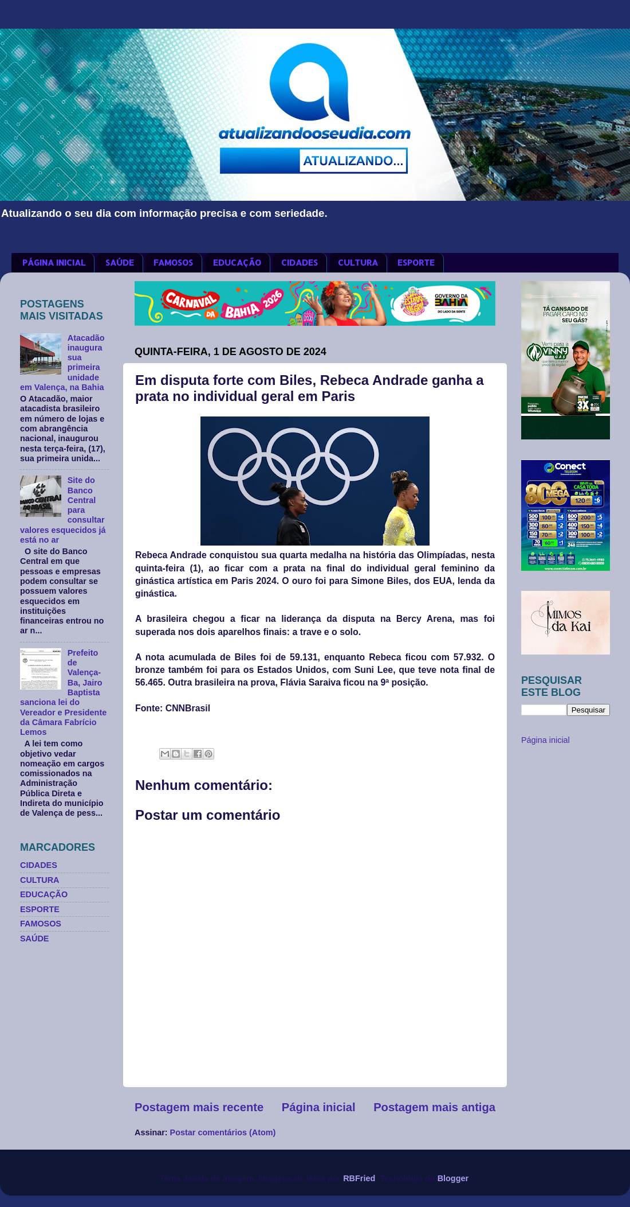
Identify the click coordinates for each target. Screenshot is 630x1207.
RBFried (359, 1178)
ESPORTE (416, 262)
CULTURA (358, 262)
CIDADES (299, 262)
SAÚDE (119, 262)
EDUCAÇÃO (237, 262)
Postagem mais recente (199, 1107)
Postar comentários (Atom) (223, 1132)
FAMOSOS (173, 262)
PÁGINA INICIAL (53, 262)
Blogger (453, 1178)
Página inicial (319, 1107)
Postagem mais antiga (434, 1107)
